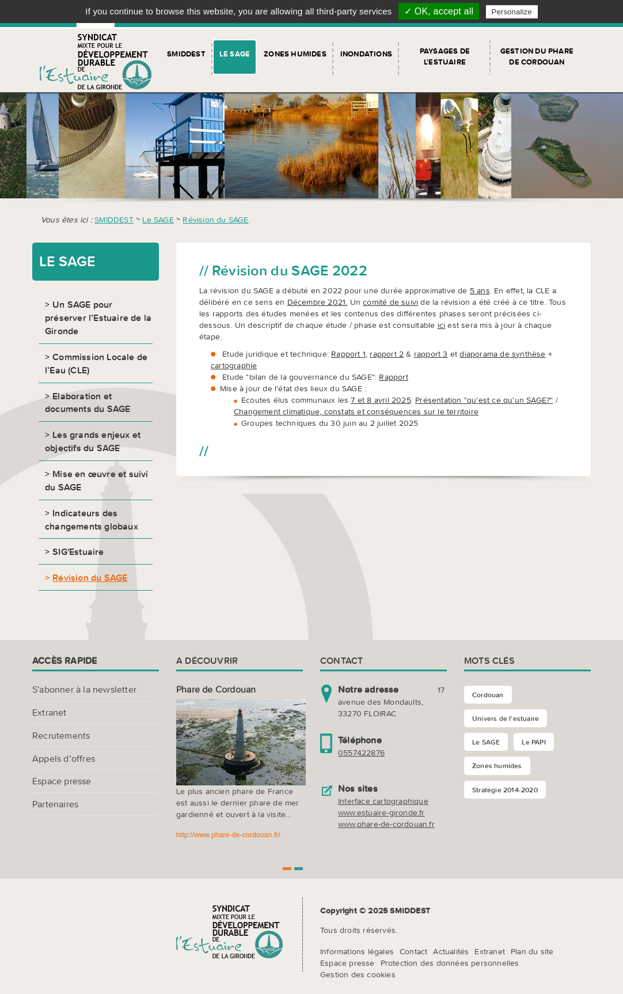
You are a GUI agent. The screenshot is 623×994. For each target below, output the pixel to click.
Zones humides (295, 54)
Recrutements (61, 735)
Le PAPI (533, 742)
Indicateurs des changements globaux (91, 519)
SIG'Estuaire (78, 551)
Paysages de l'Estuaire (445, 56)
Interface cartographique (383, 801)
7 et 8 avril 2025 (381, 400)
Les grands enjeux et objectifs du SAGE (92, 441)
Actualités (451, 951)
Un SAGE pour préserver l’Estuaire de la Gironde (98, 317)
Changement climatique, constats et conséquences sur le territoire (356, 411)
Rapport (393, 377)
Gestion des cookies (358, 974)
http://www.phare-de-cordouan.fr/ (228, 835)
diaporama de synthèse (502, 354)
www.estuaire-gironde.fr (381, 812)
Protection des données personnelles (450, 963)
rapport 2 (387, 354)
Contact (413, 951)
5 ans (480, 290)
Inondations (366, 54)
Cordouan (488, 694)
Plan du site (532, 951)
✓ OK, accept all (438, 11)
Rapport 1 (348, 354)
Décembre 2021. (317, 302)
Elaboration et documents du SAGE (87, 402)
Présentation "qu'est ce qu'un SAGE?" (484, 400)
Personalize (512, 11)
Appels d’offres (63, 758)
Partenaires (55, 804)
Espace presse (62, 781)
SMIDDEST (186, 54)
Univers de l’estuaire (505, 718)
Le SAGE (234, 54)
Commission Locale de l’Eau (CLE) (96, 363)
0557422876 (361, 752)
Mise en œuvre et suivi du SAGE (97, 480)
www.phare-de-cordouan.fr (386, 824)
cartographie (234, 365)
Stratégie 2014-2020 (505, 789)
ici (442, 325)
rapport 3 (431, 354)
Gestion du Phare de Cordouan (536, 56)
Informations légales (357, 951)
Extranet (49, 712)
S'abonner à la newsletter (84, 689)
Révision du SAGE (215, 219)
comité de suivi (390, 302)
